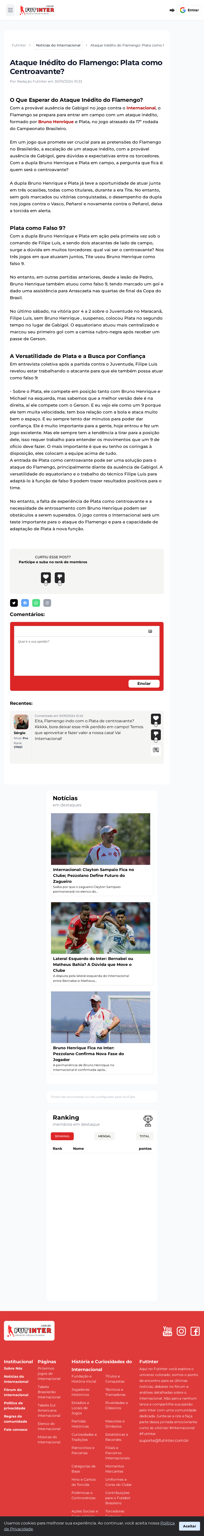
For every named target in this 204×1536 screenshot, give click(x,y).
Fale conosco (15, 1429)
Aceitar (189, 1526)
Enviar (144, 683)
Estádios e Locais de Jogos (80, 1408)
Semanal (62, 1136)
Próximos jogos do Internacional (49, 1373)
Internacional (141, 107)
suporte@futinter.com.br (164, 1440)
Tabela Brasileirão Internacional (49, 1392)
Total (144, 1136)
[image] (150, 631)
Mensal (104, 1136)
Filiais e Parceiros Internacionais (117, 1453)
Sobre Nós (13, 1368)
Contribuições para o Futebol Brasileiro (117, 1498)
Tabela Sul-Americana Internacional (49, 1410)
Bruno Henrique (56, 121)
